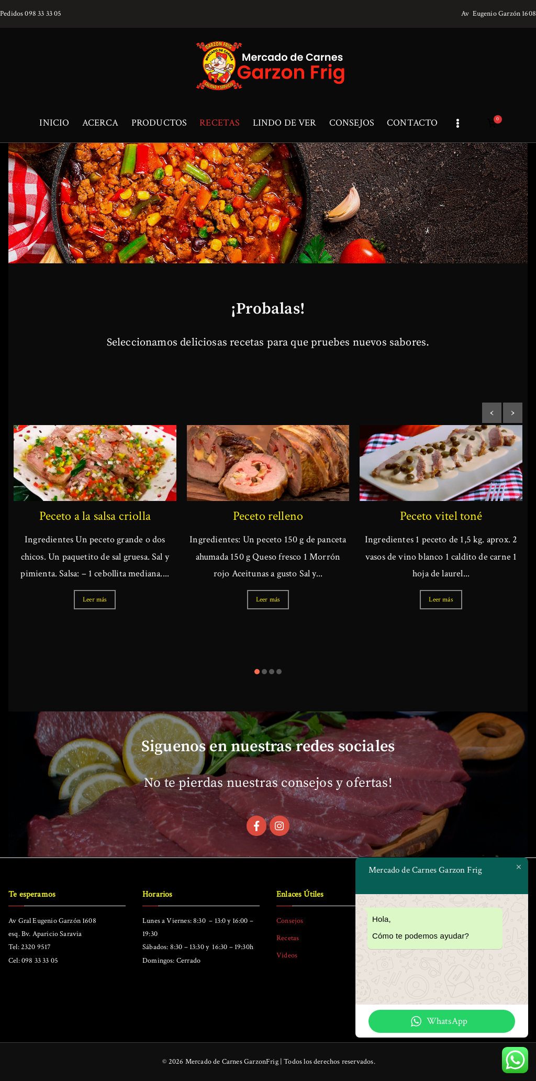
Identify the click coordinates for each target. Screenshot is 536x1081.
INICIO (54, 123)
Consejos (289, 921)
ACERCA (100, 123)
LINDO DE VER (285, 123)
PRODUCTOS (159, 123)
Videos (286, 956)
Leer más (95, 599)
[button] (257, 671)
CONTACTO (412, 123)
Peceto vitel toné (441, 516)
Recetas (287, 938)
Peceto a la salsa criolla (95, 516)
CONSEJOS (351, 123)
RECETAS (219, 123)
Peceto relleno (268, 516)
